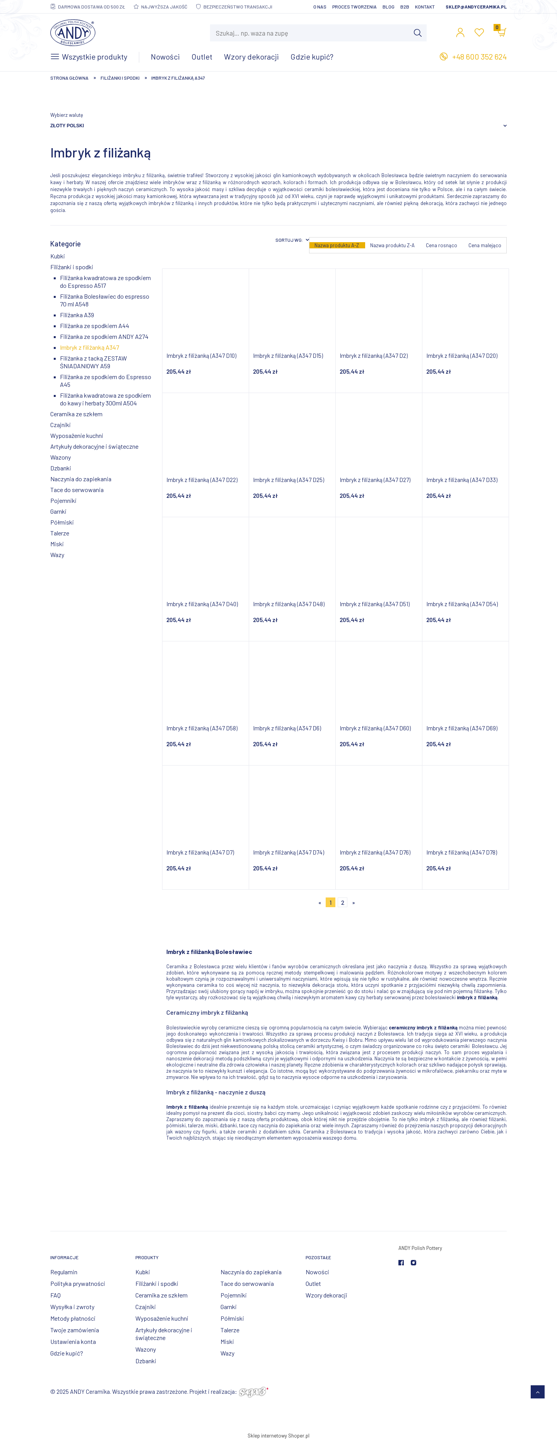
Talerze (59, 533)
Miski (57, 543)
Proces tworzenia (354, 6)
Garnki (58, 511)
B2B (404, 6)
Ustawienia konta (73, 1341)
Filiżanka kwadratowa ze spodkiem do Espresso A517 (105, 281)
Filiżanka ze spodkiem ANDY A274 (104, 336)
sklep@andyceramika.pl (476, 6)
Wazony (60, 457)
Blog (389, 6)
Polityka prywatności (77, 1283)
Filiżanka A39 (77, 314)
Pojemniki (63, 500)
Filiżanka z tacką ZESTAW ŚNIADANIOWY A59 (93, 361)
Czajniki (60, 424)
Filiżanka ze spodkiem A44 (94, 325)
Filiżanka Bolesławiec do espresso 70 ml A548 (104, 300)
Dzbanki (60, 468)
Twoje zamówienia (74, 1329)
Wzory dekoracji (326, 1295)
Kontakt (425, 6)
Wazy (57, 554)
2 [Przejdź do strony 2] (342, 902)
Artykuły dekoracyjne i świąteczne (94, 446)
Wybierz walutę (66, 115)
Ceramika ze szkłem (76, 413)
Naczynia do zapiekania (80, 478)
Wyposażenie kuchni (76, 435)
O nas (319, 6)
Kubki (57, 256)
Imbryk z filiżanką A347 (89, 347)
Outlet (313, 1283)
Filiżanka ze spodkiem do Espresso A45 (105, 380)
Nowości (317, 1271)
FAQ (55, 1295)
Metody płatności (73, 1318)
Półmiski (62, 522)
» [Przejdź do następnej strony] (353, 902)
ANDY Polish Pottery (420, 1248)
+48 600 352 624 (479, 56)
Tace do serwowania (77, 489)
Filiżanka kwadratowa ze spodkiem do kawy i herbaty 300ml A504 (105, 399)
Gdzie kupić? (66, 1353)
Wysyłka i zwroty (72, 1306)
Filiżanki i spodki (71, 266)
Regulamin (63, 1271)
